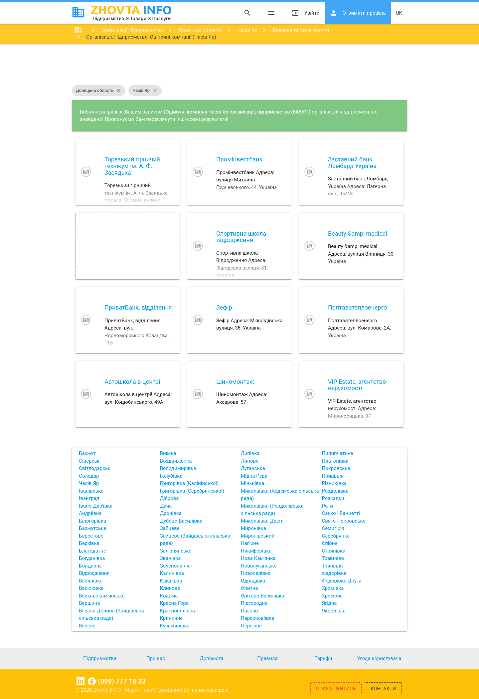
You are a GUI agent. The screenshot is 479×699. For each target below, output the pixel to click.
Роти (327, 506)
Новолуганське (258, 566)
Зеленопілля (175, 566)
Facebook (92, 681)
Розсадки (333, 498)
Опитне (249, 588)
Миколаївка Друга (262, 521)
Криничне (171, 618)
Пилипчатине (337, 453)
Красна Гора (174, 603)
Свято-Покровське (343, 521)
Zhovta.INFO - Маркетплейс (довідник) (138, 690)
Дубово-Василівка (181, 521)
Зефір (224, 307)
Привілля (333, 476)
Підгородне (254, 603)
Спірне (329, 543)
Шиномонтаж (235, 381)
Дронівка (171, 513)
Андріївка (90, 513)
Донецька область (98, 90)
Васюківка (91, 588)
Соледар (89, 476)
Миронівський (257, 536)
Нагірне (250, 543)
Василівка (90, 581)
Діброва (169, 498)
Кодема (169, 596)
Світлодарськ (94, 468)
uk (399, 13)
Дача (166, 506)
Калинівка (172, 573)
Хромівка (333, 588)
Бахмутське (92, 528)
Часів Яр (145, 90)
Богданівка (92, 558)
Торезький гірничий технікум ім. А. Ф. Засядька (132, 166)
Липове (249, 461)
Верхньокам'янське (101, 596)
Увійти (305, 13)
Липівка (250, 453)
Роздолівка (335, 491)
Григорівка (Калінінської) (189, 483)
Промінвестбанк (239, 159)
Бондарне (90, 566)
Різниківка (334, 483)
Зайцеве (170, 528)
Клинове (170, 588)
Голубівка (171, 476)
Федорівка (334, 573)
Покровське (336, 468)
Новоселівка (255, 573)
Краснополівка (177, 611)
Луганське (253, 468)
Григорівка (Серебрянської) (192, 491)
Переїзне (251, 626)
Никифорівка (256, 551)
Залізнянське (175, 551)
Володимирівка (178, 468)
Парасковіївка (257, 618)
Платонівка (335, 461)
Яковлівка (334, 611)
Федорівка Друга (341, 581)
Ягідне (329, 603)
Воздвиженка (176, 461)
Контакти (383, 688)
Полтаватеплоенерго (357, 307)
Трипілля (332, 566)
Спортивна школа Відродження (241, 237)
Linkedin (80, 681)
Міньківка (252, 483)
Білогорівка (92, 521)
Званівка (170, 558)
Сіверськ (89, 461)
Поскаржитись (336, 688)
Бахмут (87, 453)
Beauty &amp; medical (357, 233)
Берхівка (89, 543)
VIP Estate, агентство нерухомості (357, 385)
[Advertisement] (239, 65)
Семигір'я (333, 528)
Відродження (94, 573)
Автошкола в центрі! (133, 381)
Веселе (87, 626)
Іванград (89, 498)
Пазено (249, 611)
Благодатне (92, 551)
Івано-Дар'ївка (95, 506)
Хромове (332, 596)
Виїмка (168, 453)
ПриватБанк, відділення (138, 307)
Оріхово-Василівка (262, 596)
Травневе (333, 558)
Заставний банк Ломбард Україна (352, 162)
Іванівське (91, 491)
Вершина (89, 603)
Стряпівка (333, 551)
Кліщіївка (171, 581)
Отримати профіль (358, 13)
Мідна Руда (254, 476)
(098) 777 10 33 (122, 681)
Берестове (91, 536)
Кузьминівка (175, 626)
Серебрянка (336, 536)
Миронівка (253, 528)
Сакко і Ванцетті (341, 513)
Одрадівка (253, 581)
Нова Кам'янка (258, 558)
